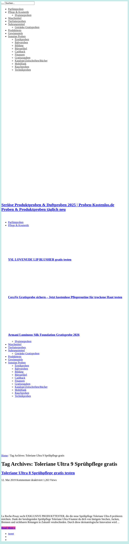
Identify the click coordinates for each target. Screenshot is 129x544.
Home (4, 455)
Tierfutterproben (17, 21)
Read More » (8, 527)
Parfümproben (16, 9)
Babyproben (21, 42)
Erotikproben (22, 39)
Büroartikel (21, 48)
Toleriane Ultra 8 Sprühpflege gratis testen (38, 473)
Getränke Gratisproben (27, 27)
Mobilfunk (20, 63)
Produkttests (14, 30)
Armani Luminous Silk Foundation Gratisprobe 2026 (43, 335)
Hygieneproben (23, 15)
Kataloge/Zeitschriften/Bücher (31, 60)
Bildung (19, 45)
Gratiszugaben (22, 57)
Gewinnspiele (15, 33)
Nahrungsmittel (16, 24)
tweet (11, 533)
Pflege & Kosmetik (18, 12)
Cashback (20, 51)
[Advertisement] (64, 424)
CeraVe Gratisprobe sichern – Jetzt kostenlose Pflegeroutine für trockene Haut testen (65, 297)
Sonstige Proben (17, 36)
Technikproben (23, 69)
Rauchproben (22, 66)
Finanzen (20, 54)
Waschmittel (15, 18)
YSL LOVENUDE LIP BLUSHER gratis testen (39, 259)
